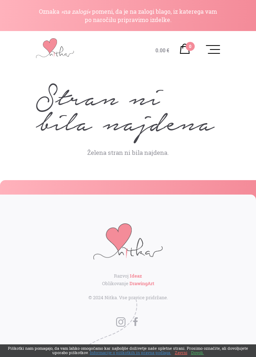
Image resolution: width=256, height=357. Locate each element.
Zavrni (181, 352)
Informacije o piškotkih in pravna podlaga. (130, 352)
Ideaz (136, 276)
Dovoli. (197, 352)
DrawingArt (141, 283)
